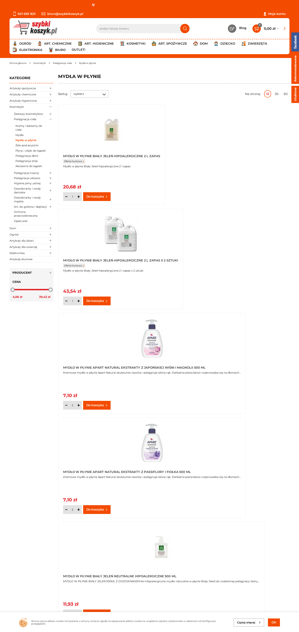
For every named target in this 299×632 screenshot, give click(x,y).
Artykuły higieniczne (31, 101)
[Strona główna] (18, 63)
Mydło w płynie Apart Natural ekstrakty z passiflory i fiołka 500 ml (95, 261)
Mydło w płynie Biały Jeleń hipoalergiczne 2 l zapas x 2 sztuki (173, 157)
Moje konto (277, 14)
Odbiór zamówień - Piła (27, 585)
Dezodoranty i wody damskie (33, 190)
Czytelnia (108, 575)
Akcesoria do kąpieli (28, 166)
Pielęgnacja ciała (33, 119)
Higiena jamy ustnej (33, 183)
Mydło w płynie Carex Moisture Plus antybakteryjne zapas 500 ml (173, 469)
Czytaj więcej (249, 622)
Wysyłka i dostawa (24, 580)
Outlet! (78, 49)
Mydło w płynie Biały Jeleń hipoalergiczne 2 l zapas (88, 157)
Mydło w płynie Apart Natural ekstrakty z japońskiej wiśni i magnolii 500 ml (248, 157)
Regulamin (18, 569)
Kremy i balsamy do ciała (28, 127)
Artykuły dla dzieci (31, 241)
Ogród (31, 234)
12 (267, 94)
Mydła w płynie (25, 140)
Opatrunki (20, 221)
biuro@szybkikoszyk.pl (62, 14)
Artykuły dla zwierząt (31, 247)
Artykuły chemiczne (31, 94)
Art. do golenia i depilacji (33, 206)
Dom (31, 228)
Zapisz (254, 565)
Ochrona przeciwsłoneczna (25, 213)
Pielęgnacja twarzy (33, 172)
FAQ (13, 595)
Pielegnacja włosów (33, 178)
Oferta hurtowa (74, 164)
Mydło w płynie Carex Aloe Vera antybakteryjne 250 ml (250, 365)
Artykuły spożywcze (31, 88)
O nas (14, 564)
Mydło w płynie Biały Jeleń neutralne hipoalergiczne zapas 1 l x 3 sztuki (95, 365)
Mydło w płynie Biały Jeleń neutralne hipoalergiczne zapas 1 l (251, 261)
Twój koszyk (110, 569)
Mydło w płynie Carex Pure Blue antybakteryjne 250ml (250, 469)
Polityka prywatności (25, 575)
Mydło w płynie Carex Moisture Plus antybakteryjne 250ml (92, 469)
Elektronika (31, 253)
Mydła (19, 135)
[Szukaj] (185, 28)
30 (277, 94)
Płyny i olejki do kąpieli (30, 150)
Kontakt (107, 564)
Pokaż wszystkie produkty (265, 529)
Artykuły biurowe (21, 259)
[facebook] (148, 609)
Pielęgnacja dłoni (26, 156)
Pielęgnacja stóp (26, 161)
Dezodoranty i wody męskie (33, 199)
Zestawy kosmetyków (33, 114)
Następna (231, 529)
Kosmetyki (31, 107)
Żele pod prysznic (27, 145)
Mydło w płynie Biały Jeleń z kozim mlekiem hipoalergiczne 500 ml (173, 365)
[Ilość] (72, 196)
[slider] (12, 289)
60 (286, 94)
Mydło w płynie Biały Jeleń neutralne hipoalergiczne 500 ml (172, 261)
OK (274, 622)
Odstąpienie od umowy (28, 590)
